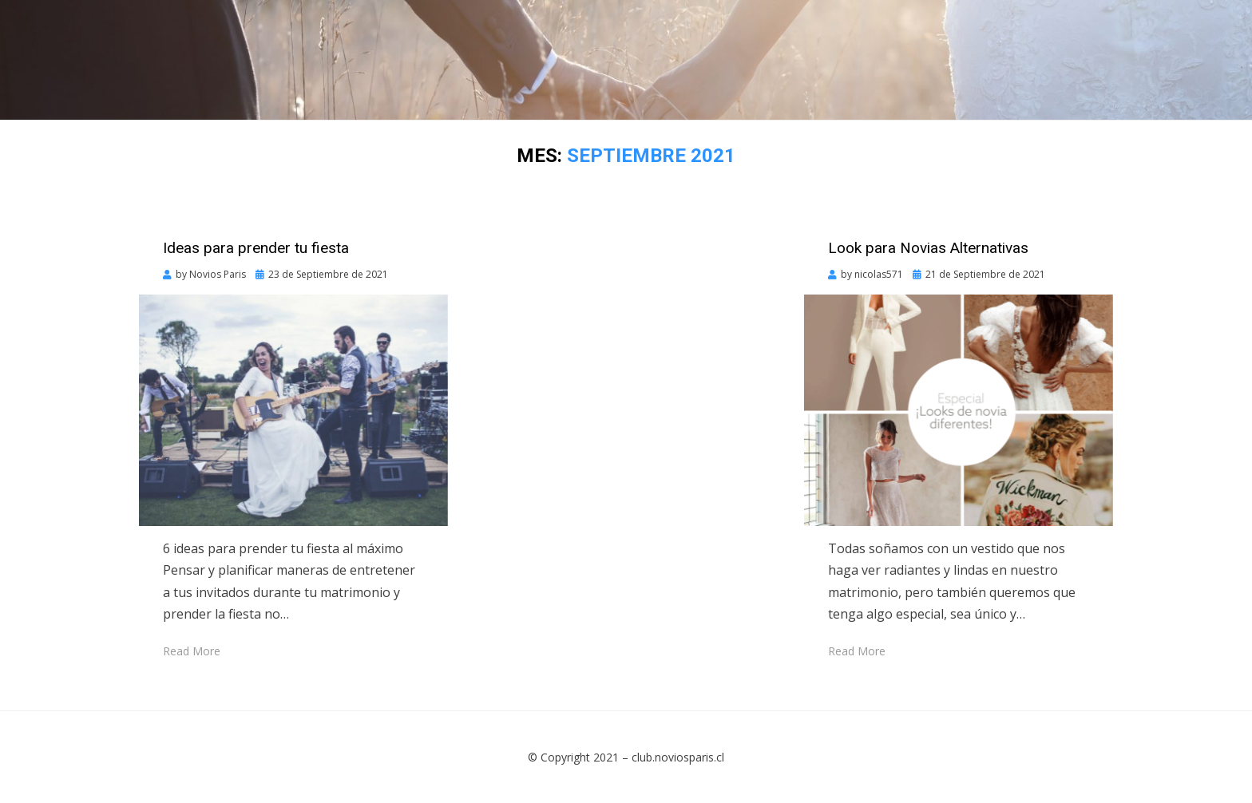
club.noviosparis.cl (678, 757)
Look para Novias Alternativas (928, 248)
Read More (191, 651)
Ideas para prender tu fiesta (256, 248)
